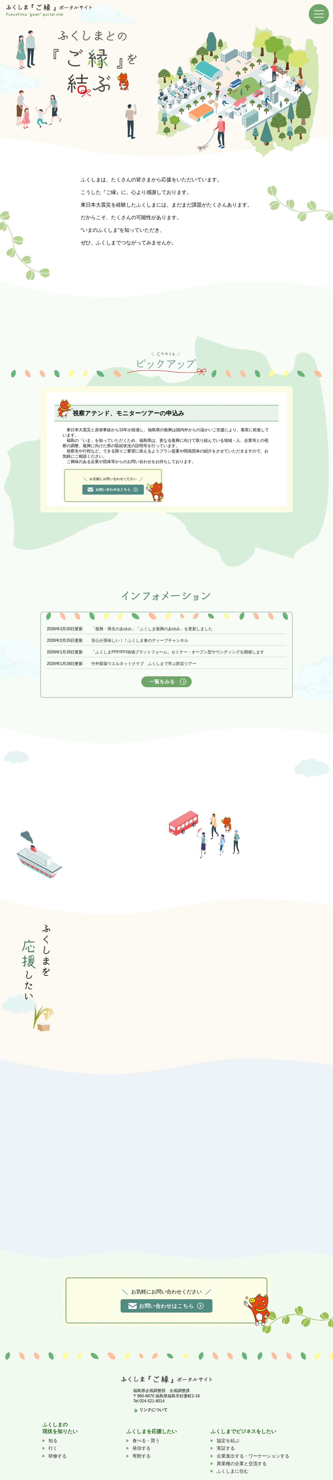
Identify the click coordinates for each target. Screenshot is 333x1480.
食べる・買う (146, 1437)
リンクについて (153, 1407)
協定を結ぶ (228, 1437)
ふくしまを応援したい (151, 1428)
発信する (141, 1445)
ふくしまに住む (232, 1468)
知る (53, 1437)
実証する (226, 1445)
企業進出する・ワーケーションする (253, 1453)
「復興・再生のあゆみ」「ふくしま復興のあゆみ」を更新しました (151, 626)
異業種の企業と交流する (242, 1460)
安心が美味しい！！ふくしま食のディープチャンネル (139, 638)
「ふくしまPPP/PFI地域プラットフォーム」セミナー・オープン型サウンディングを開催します (177, 649)
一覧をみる (162, 679)
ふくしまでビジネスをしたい (243, 1428)
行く (53, 1445)
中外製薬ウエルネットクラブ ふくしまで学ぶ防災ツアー (143, 661)
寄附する (141, 1453)
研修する (57, 1453)
